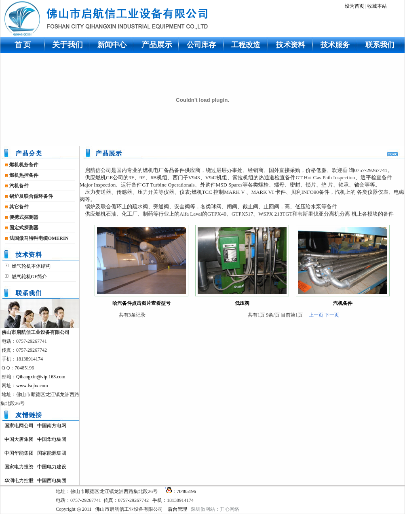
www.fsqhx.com (32, 385)
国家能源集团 (51, 453)
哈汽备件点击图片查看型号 (141, 303)
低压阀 (242, 303)
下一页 (332, 315)
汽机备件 (342, 303)
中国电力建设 (51, 467)
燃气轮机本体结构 (31, 266)
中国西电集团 (51, 480)
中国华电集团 (51, 439)
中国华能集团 (19, 453)
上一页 (316, 315)
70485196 (186, 491)
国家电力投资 (19, 467)
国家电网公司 (19, 425)
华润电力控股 (19, 480)
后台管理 (177, 509)
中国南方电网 (51, 425)
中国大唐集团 (19, 439)
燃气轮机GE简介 (29, 276)
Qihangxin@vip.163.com (40, 377)
